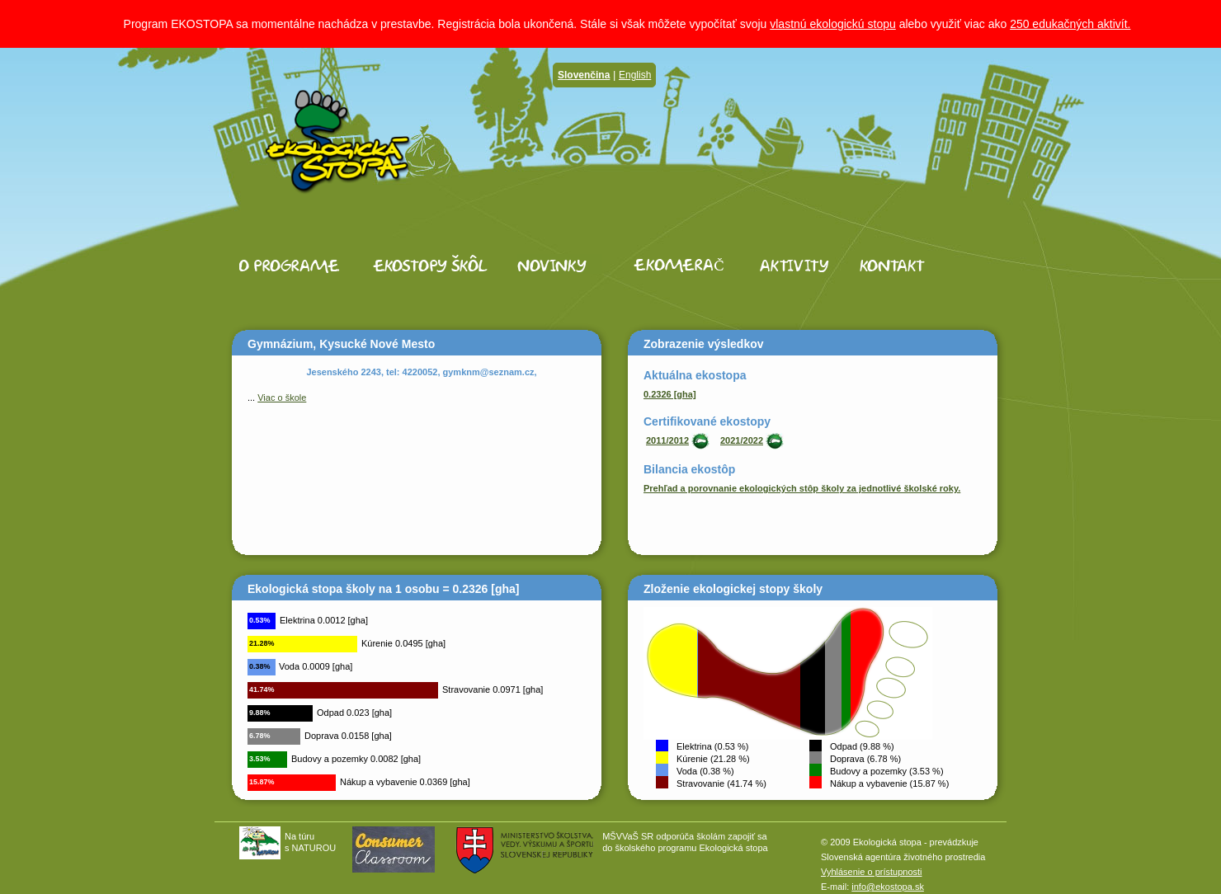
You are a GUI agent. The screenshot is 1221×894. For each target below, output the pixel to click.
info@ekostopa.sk (887, 887)
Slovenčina (584, 75)
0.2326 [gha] (670, 394)
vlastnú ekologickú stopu (833, 24)
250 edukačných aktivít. (1070, 24)
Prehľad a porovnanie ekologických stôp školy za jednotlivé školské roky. (802, 488)
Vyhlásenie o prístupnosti (871, 872)
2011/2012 (667, 440)
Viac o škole (281, 397)
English (635, 75)
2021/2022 (741, 440)
